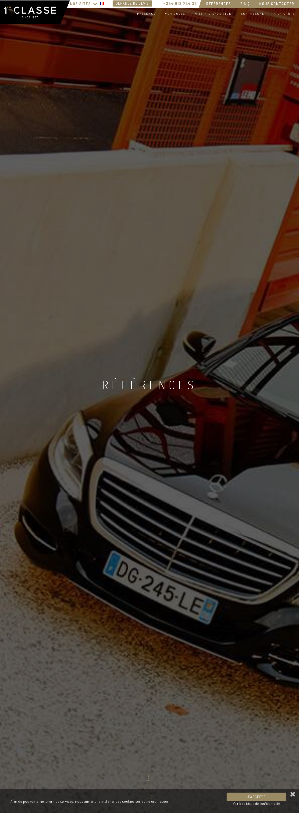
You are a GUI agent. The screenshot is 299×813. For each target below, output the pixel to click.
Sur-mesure (252, 13)
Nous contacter (276, 3)
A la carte (284, 13)
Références (218, 3)
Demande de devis (132, 3)
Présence (146, 13)
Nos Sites (83, 3)
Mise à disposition (213, 13)
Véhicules (175, 13)
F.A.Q (245, 3)
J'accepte (256, 798)
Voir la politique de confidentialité (256, 805)
